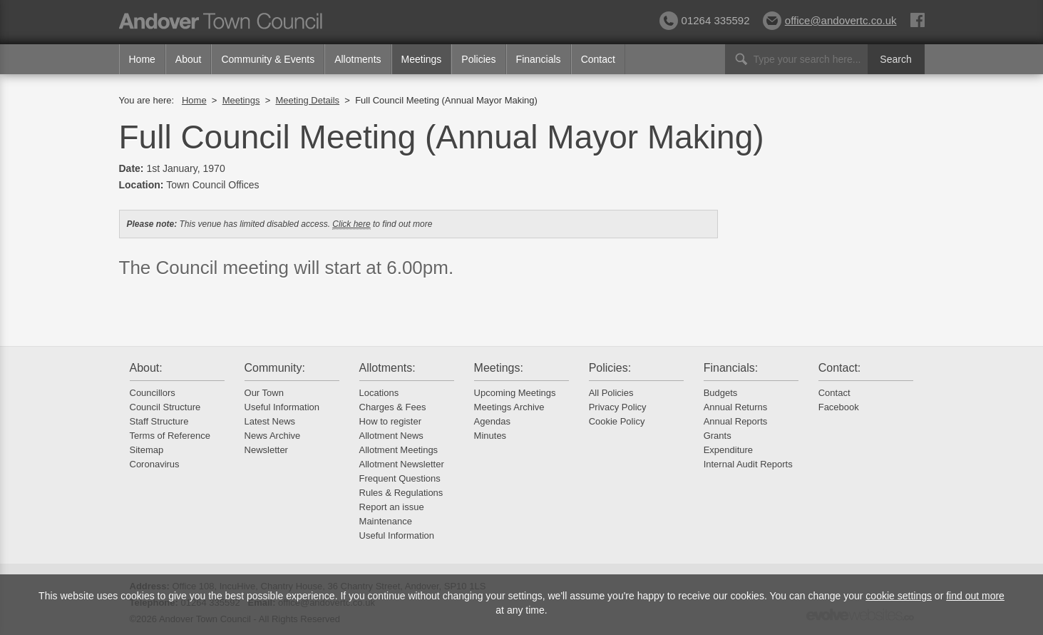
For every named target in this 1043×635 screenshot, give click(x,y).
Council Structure (165, 407)
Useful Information (282, 407)
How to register (390, 421)
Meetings (421, 59)
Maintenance (385, 521)
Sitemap (147, 449)
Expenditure (728, 449)
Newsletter (266, 449)
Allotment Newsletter (401, 464)
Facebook (838, 407)
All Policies (611, 392)
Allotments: (387, 368)
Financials (538, 59)
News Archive (273, 435)
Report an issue (391, 507)
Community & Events (267, 59)
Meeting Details (307, 100)
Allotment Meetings (398, 449)
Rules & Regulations (401, 492)
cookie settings (898, 595)
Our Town (264, 392)
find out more (975, 595)
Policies (478, 59)
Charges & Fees (392, 407)
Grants (717, 435)
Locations (379, 392)
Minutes (490, 435)
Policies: (610, 368)
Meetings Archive (509, 407)
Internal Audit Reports (748, 464)
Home (142, 59)
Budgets (721, 392)
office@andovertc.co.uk (830, 20)
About (188, 59)
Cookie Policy (617, 421)
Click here (351, 224)
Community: (275, 368)
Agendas (492, 421)
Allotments (357, 59)
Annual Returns (736, 407)
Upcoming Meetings (515, 392)
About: (146, 368)
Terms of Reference (170, 435)
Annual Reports (736, 421)
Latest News (270, 421)
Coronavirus (155, 464)
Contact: (839, 368)
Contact (598, 59)
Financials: (731, 368)
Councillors (152, 392)
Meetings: (498, 368)
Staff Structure (159, 421)
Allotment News (391, 435)
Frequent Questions (400, 478)
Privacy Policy (618, 407)
